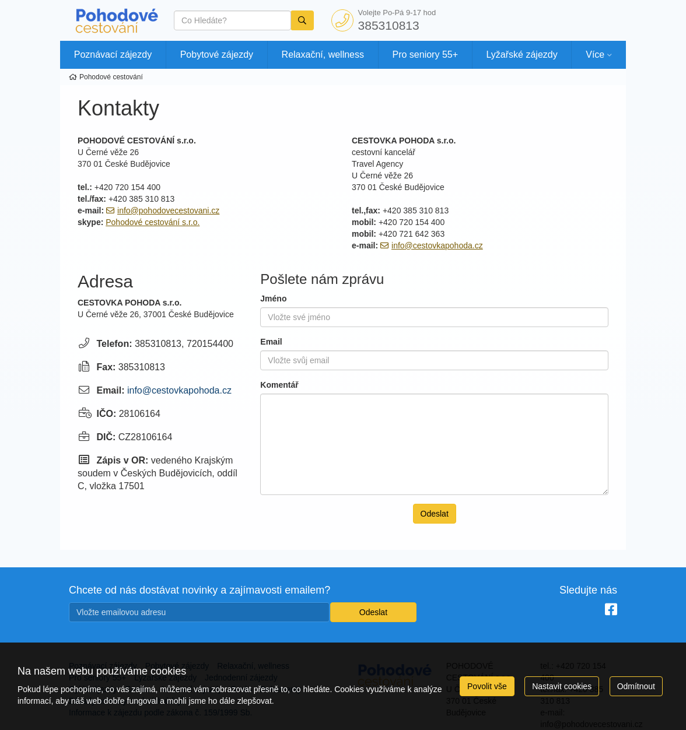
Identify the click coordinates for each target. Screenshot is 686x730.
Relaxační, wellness (323, 54)
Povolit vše (487, 686)
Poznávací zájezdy (113, 54)
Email (271, 341)
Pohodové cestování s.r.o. (153, 222)
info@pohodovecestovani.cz (168, 210)
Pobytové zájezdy (216, 54)
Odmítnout (636, 686)
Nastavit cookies (562, 686)
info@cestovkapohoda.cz (437, 245)
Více (595, 54)
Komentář (279, 384)
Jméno (273, 298)
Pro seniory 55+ (426, 54)
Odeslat (435, 513)
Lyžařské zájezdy (522, 54)
